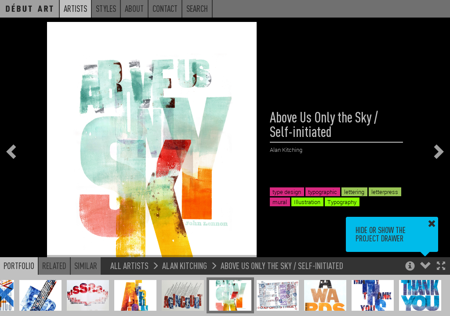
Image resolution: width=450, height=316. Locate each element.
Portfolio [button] (19, 265)
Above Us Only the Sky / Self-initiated (282, 265)
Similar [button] (85, 265)
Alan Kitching (184, 265)
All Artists (129, 265)
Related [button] (54, 265)
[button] (441, 266)
